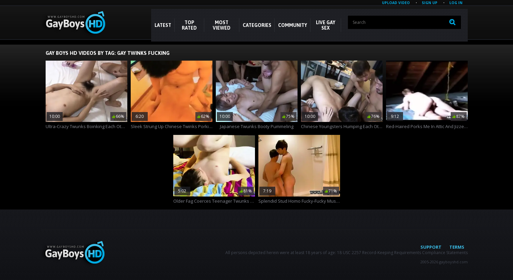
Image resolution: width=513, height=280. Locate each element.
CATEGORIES (257, 25)
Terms (456, 247)
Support (431, 247)
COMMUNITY (292, 25)
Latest (163, 25)
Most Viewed (221, 25)
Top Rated (189, 25)
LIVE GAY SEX (325, 25)
